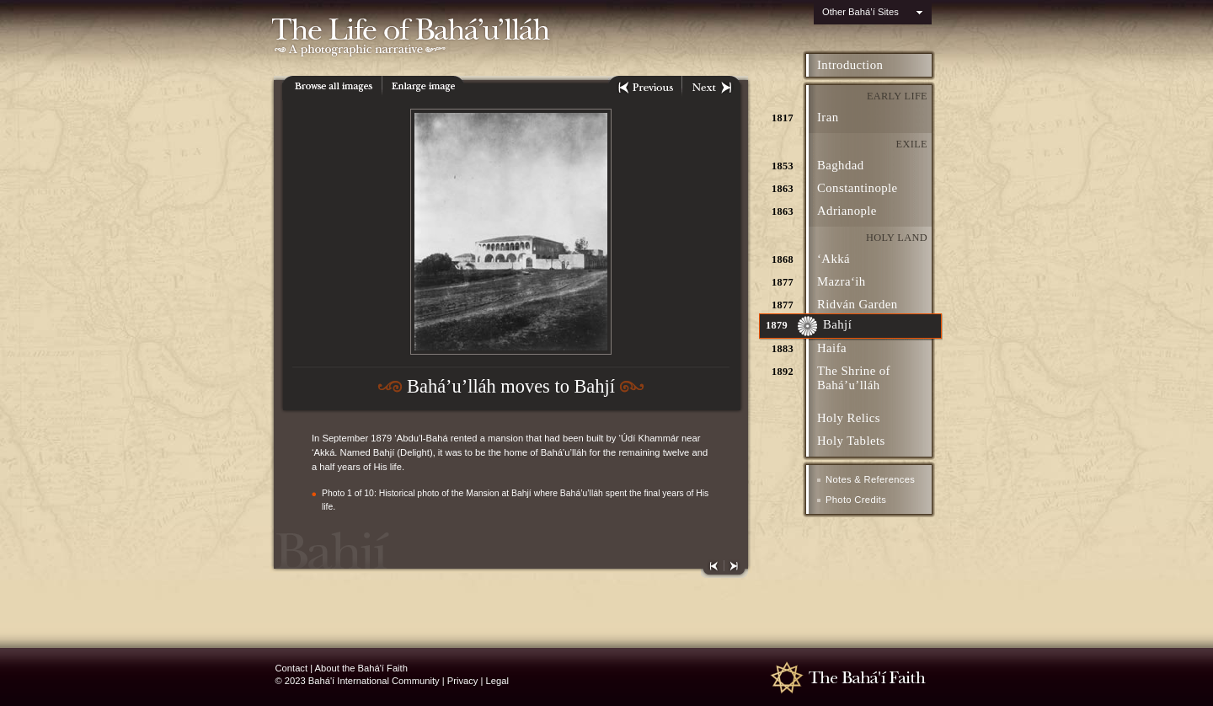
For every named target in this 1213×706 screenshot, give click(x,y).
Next (711, 88)
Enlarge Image (423, 88)
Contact (291, 668)
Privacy (462, 681)
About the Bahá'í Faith (361, 668)
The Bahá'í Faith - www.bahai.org (854, 676)
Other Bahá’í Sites (860, 12)
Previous (645, 88)
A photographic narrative (507, 51)
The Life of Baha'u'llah (507, 21)
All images (332, 88)
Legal (497, 681)
